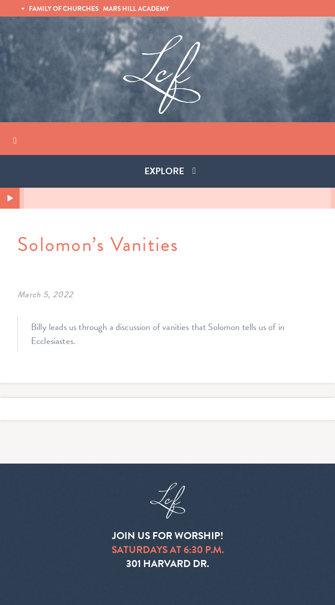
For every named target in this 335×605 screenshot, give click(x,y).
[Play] (10, 198)
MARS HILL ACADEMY (136, 9)
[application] (167, 198)
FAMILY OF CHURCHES (64, 9)
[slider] (177, 198)
